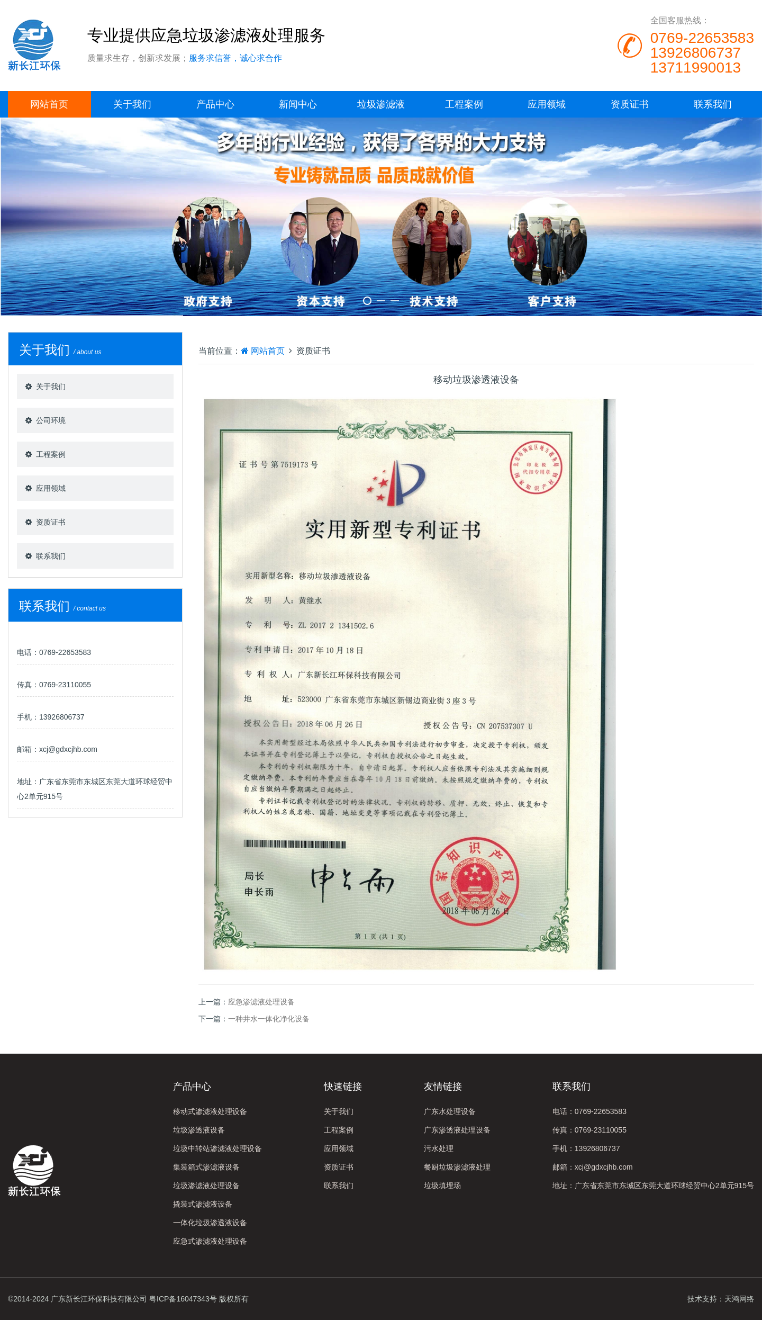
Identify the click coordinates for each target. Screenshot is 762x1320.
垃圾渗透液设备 (199, 1130)
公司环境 (51, 420)
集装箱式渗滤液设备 (206, 1167)
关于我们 (132, 104)
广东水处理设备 (450, 1111)
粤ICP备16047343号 (183, 1299)
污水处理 (438, 1148)
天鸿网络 (739, 1299)
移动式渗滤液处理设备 (210, 1111)
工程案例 (464, 104)
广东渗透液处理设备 (457, 1130)
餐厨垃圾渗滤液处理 (457, 1167)
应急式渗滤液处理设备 (210, 1241)
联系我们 (713, 104)
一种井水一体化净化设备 (269, 1018)
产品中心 (215, 104)
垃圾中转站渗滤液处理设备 (217, 1148)
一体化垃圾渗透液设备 (210, 1222)
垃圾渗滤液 (381, 104)
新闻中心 (298, 104)
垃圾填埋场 (442, 1185)
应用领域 (547, 104)
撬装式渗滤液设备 (202, 1204)
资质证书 (630, 104)
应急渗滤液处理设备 (261, 1002)
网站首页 (49, 104)
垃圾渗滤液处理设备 (206, 1185)
